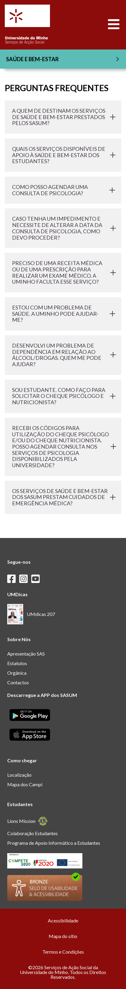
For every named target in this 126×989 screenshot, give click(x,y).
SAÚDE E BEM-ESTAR (63, 59)
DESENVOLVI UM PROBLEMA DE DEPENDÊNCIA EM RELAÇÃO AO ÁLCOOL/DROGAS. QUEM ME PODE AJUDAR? (63, 354)
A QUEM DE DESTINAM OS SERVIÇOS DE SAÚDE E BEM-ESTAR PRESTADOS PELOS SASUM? (63, 116)
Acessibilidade (63, 920)
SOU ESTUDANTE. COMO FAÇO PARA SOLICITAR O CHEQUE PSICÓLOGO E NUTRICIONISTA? (63, 396)
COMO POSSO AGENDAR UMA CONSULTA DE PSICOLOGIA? (63, 190)
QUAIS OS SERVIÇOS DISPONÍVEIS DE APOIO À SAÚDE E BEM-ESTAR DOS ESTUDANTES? (63, 154)
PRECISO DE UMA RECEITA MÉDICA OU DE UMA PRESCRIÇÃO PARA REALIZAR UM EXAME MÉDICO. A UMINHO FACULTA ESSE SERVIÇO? (63, 272)
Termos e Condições (63, 952)
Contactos (18, 682)
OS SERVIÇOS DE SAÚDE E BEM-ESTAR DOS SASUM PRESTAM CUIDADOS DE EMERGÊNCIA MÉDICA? (63, 497)
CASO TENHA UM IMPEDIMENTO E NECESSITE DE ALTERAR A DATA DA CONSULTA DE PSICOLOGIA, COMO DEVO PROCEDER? (63, 228)
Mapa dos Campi (24, 784)
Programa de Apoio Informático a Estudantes (53, 843)
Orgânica (16, 673)
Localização (19, 775)
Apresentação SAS (26, 653)
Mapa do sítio (63, 936)
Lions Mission (27, 821)
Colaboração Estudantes (32, 833)
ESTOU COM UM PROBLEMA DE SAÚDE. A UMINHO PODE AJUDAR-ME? (63, 313)
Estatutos (17, 663)
